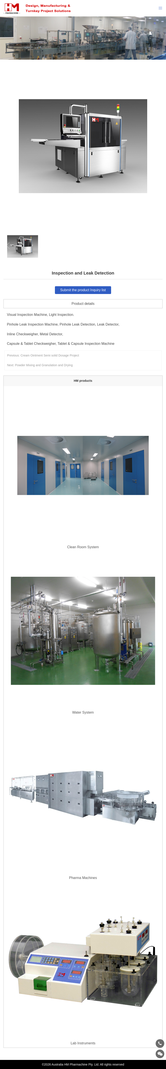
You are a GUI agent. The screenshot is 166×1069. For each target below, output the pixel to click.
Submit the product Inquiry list (83, 290)
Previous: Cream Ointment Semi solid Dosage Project (43, 355)
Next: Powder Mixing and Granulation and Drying (40, 365)
